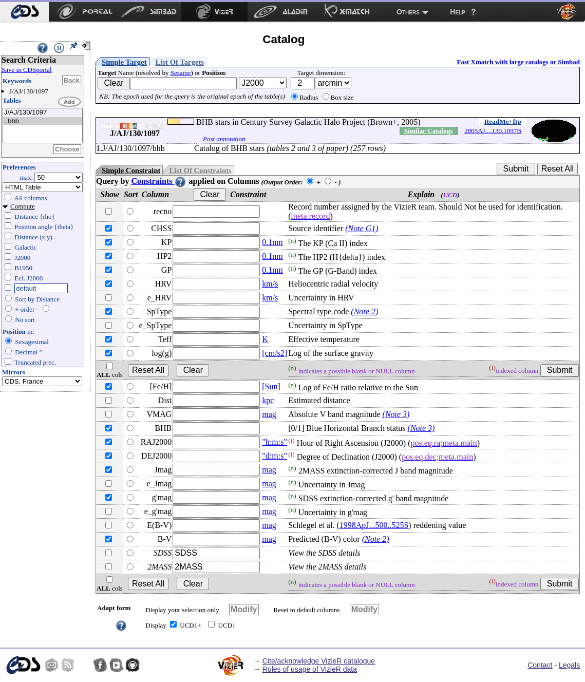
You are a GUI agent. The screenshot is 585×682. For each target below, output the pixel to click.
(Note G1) (361, 228)
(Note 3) (396, 414)
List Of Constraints (200, 170)
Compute (22, 206)
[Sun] (271, 386)
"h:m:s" (274, 442)
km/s (270, 283)
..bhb (42, 121)
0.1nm (272, 242)
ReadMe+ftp (502, 121)
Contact (539, 665)
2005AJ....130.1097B (492, 131)
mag (269, 414)
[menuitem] (24, 12)
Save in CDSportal (27, 69)
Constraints (158, 181)
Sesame (181, 73)
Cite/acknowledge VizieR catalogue (318, 661)
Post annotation (224, 139)
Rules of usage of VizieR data (309, 669)
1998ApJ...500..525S (374, 525)
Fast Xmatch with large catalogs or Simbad (518, 62)
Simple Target (124, 62)
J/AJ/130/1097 (42, 112)
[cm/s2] (274, 353)
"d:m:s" (274, 455)
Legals (569, 665)
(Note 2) (364, 311)
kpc (268, 400)
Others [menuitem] (408, 12)
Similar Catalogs (428, 131)
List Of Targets (180, 62)
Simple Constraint (131, 170)
